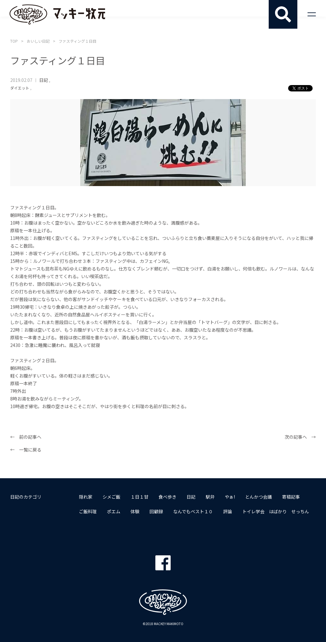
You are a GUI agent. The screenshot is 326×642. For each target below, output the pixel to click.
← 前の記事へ (25, 437)
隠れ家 (85, 497)
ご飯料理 (88, 511)
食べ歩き (167, 497)
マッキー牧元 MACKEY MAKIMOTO (57, 14)
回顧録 (156, 511)
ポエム (113, 511)
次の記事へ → (300, 437)
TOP (14, 41)
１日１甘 (139, 497)
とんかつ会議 (258, 497)
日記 (43, 80)
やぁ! (230, 497)
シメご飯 (111, 497)
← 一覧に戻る (25, 449)
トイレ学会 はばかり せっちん (275, 511)
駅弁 (210, 497)
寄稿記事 (291, 497)
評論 (227, 511)
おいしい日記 (38, 41)
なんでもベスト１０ (193, 511)
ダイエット (19, 87)
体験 (135, 511)
